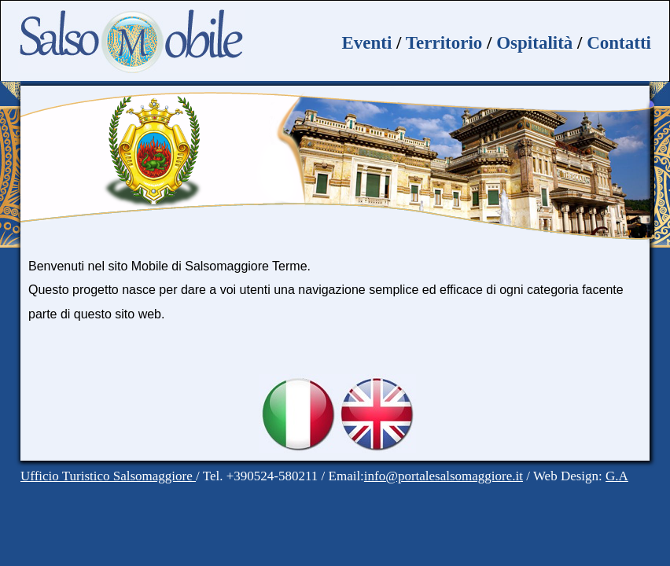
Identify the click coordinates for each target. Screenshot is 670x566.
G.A (617, 476)
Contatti (619, 43)
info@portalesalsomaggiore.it (443, 476)
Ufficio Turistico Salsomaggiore (108, 476)
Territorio (444, 43)
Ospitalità (534, 43)
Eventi (366, 43)
